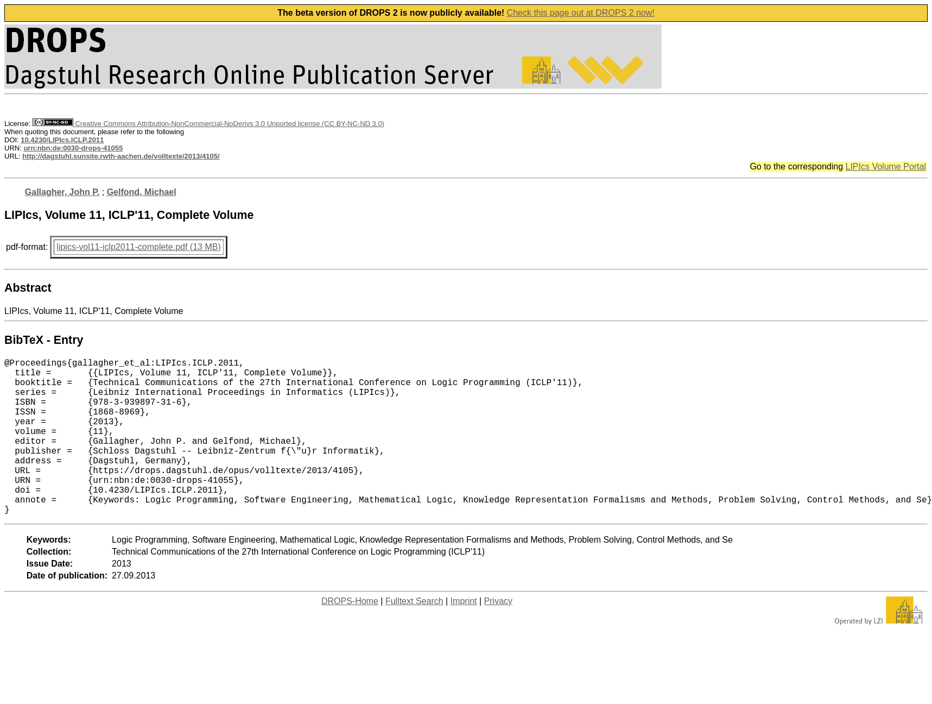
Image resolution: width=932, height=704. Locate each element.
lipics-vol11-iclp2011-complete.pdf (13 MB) (138, 247)
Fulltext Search (414, 635)
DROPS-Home (349, 635)
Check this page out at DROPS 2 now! (581, 12)
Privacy (498, 635)
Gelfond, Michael (141, 192)
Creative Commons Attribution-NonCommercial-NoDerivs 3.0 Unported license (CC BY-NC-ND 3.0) (208, 124)
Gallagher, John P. (62, 192)
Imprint (464, 635)
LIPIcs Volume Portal (885, 166)
